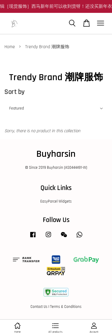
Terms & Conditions (66, 306)
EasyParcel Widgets (56, 201)
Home (9, 47)
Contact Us (38, 306)
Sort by (14, 92)
